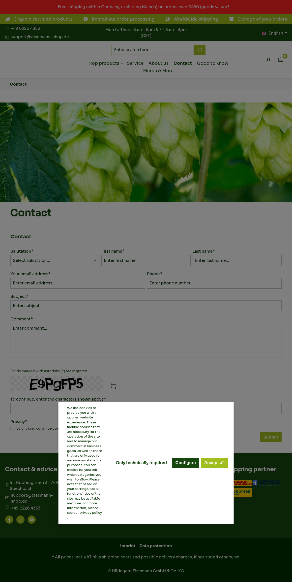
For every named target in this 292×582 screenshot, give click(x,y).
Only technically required (141, 462)
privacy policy (91, 513)
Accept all (214, 462)
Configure (185, 462)
